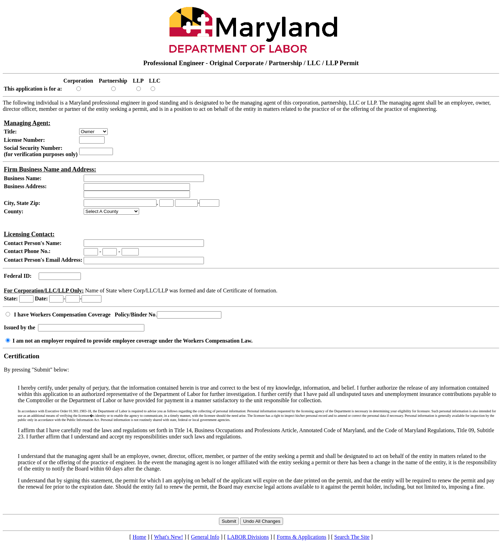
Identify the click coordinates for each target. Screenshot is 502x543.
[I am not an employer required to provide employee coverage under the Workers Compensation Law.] (8, 340)
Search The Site (352, 537)
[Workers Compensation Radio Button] (8, 314)
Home (139, 537)
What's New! (168, 537)
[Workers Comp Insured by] (91, 327)
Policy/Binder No (135, 315)
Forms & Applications (301, 537)
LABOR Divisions (248, 537)
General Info (205, 537)
